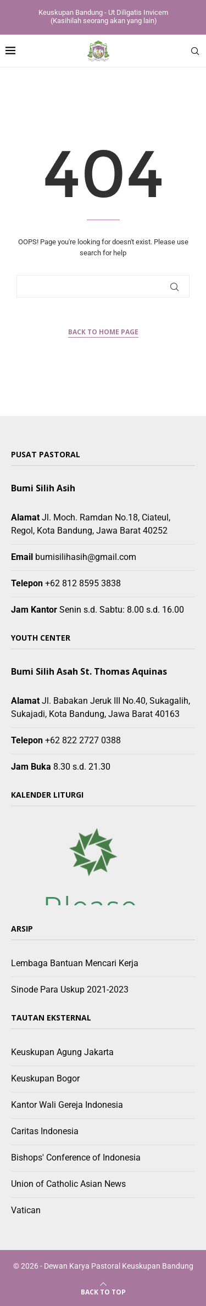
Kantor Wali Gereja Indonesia (67, 1105)
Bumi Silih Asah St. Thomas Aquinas (89, 671)
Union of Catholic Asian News (68, 1184)
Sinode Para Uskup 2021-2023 (70, 989)
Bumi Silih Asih (43, 488)
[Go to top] (103, 1291)
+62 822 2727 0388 (83, 740)
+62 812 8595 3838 (83, 583)
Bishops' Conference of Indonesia (76, 1157)
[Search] (195, 51)
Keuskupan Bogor (45, 1078)
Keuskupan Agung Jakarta (62, 1052)
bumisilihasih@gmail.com (85, 557)
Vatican (26, 1210)
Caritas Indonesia (45, 1131)
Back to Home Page (103, 332)
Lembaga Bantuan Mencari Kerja (74, 963)
